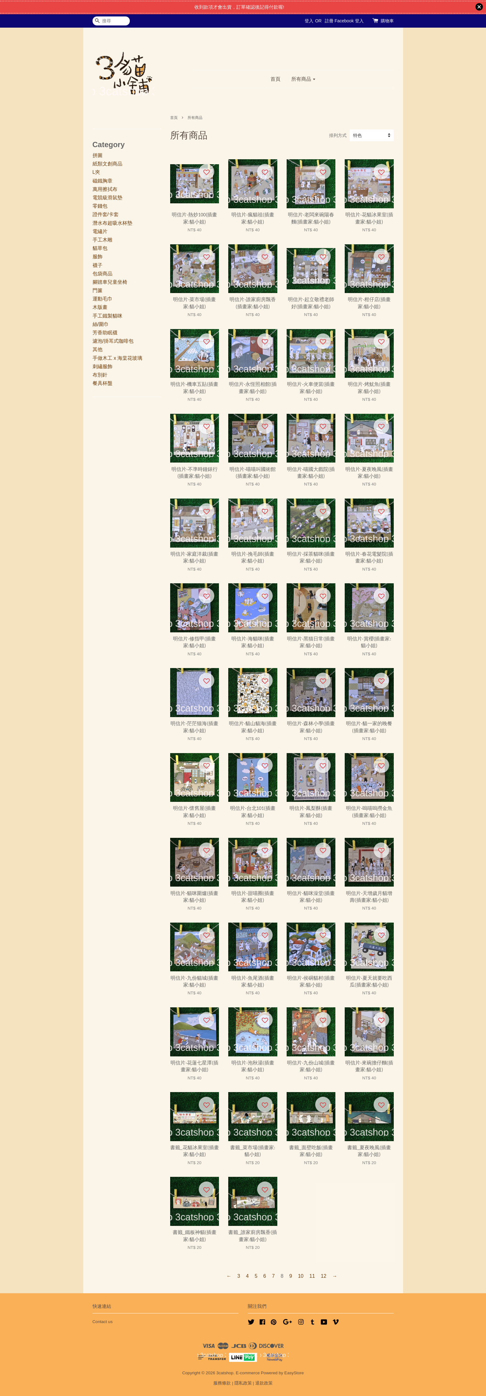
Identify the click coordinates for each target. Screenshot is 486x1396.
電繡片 (100, 231)
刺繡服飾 (102, 366)
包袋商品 (102, 273)
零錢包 (100, 206)
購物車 (387, 20)
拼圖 (97, 155)
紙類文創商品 (107, 163)
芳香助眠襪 (105, 332)
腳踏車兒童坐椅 (110, 282)
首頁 (275, 79)
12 (323, 1276)
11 (312, 1276)
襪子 (97, 265)
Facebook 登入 (348, 20)
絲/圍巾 (101, 324)
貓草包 (100, 248)
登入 (309, 20)
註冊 (329, 20)
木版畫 (100, 307)
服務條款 (222, 1383)
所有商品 (303, 79)
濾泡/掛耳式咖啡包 (113, 341)
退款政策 (264, 1383)
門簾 (97, 290)
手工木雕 (102, 239)
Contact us (103, 1321)
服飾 (97, 256)
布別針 (100, 374)
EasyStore (294, 1373)
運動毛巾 (102, 298)
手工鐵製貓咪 (107, 316)
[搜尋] (111, 20)
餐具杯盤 (102, 383)
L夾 (96, 172)
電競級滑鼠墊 (107, 197)
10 (300, 1276)
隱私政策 (243, 1383)
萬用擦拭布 (105, 189)
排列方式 (338, 135)
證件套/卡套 (106, 214)
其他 (97, 349)
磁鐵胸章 (102, 180)
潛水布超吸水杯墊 (112, 223)
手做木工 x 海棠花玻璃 (118, 358)
